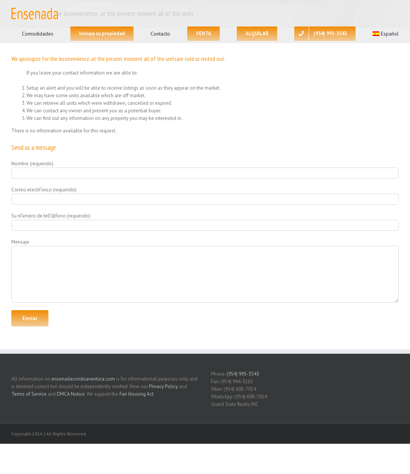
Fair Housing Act (137, 394)
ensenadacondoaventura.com (83, 379)
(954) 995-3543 (243, 374)
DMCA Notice (71, 394)
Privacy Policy (163, 386)
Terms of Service (29, 394)
